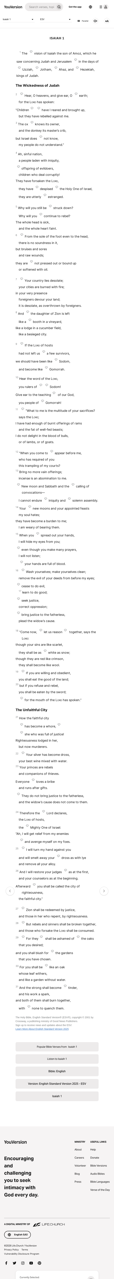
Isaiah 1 (19, 19)
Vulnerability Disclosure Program (21, 1253)
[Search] (40, 7)
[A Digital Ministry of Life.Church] (57, 1222)
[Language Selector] (90, 6)
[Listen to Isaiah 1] (95, 21)
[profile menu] (103, 6)
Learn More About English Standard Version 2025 (42, 1029)
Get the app (75, 6)
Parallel (82, 21)
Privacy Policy (11, 1249)
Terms (24, 1249)
